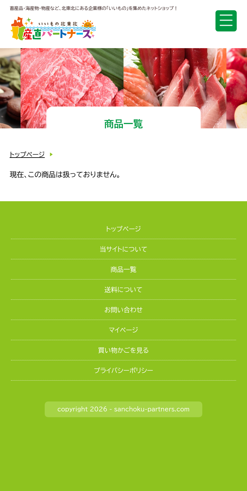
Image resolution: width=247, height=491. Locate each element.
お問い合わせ (124, 309)
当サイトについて (124, 249)
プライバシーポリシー (123, 370)
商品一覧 (123, 269)
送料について (123, 289)
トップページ (27, 154)
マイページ (123, 330)
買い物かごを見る (123, 350)
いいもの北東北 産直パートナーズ (53, 28)
